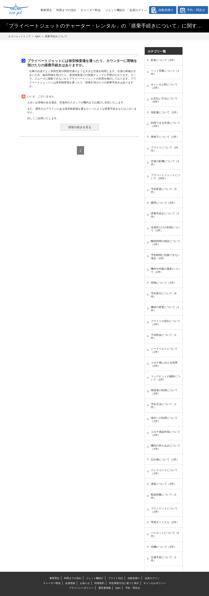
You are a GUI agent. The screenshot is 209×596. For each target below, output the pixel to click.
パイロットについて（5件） (165, 534)
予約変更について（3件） (163, 190)
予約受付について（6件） (163, 295)
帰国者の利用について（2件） (164, 392)
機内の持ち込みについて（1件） (165, 447)
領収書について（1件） (165, 112)
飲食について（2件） (163, 60)
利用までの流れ (66, 10)
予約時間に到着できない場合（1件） (165, 256)
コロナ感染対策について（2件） (165, 433)
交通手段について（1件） (163, 559)
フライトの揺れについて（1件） (165, 322)
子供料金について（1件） (163, 336)
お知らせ (85, 583)
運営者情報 (104, 587)
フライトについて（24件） (164, 149)
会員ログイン (138, 10)
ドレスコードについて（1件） (164, 472)
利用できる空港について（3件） (165, 124)
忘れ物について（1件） (165, 459)
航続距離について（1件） (163, 496)
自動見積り (166, 10)
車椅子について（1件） (165, 136)
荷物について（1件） (163, 282)
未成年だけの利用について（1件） (165, 229)
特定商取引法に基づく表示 (124, 583)
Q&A (118, 587)
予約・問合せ (196, 10)
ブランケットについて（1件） (164, 510)
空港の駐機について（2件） (165, 163)
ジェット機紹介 (115, 10)
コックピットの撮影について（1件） (165, 378)
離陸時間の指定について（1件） (165, 243)
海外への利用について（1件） (164, 419)
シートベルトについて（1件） (164, 350)
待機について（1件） (163, 546)
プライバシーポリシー (81, 587)
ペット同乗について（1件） (165, 72)
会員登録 (70, 583)
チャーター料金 (91, 10)
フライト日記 (115, 578)
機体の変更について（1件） (165, 309)
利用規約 (99, 583)
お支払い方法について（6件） (164, 100)
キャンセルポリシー (154, 583)
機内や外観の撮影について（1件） (165, 270)
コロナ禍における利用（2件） (164, 364)
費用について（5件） (163, 202)
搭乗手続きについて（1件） (165, 215)
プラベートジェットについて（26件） (165, 177)
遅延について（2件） (163, 483)
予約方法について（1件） (163, 406)
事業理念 (46, 10)
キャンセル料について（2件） (164, 86)
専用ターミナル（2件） (165, 522)
